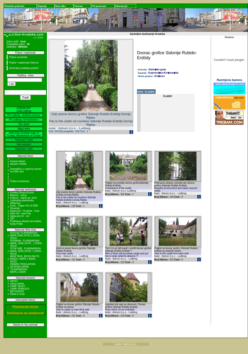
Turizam (78, 6)
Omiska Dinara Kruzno (22, 192)
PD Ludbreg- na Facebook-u (24, 119)
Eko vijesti (23, 124)
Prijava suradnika (18, 57)
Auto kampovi (24, 144)
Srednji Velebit (17, 161)
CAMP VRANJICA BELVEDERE (19, 290)
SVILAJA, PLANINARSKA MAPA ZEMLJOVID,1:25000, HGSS (25, 235)
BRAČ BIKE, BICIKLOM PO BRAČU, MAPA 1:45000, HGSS (24, 259)
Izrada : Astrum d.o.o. (126, 344)
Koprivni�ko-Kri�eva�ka (163, 73)
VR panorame (99, 6)
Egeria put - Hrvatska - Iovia (24, 211)
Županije (42, 6)
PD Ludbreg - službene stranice (23, 115)
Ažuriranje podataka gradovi (24, 68)
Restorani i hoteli (24, 140)
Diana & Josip (17, 294)
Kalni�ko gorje (157, 69)
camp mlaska (17, 283)
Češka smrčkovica (19, 181)
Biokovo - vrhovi (18, 195)
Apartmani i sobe (24, 149)
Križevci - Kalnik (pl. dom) (23, 198)
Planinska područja (14, 6)
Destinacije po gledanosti (25, 313)
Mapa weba (24, 128)
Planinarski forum (25, 306)
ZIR (12, 218)
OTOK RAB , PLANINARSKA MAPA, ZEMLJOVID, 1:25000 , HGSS (26, 251)
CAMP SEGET (18, 286)
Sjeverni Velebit (18, 164)
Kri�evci (159, 76)
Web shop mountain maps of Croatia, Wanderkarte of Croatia (24, 134)
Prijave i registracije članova (23, 62)
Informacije (121, 6)
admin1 (14, 281)
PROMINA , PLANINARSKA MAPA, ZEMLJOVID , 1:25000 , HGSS (26, 243)
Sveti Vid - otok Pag (20, 213)
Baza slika (60, 6)
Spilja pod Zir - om (19, 216)
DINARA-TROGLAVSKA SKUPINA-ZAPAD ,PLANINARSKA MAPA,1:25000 (23, 268)
